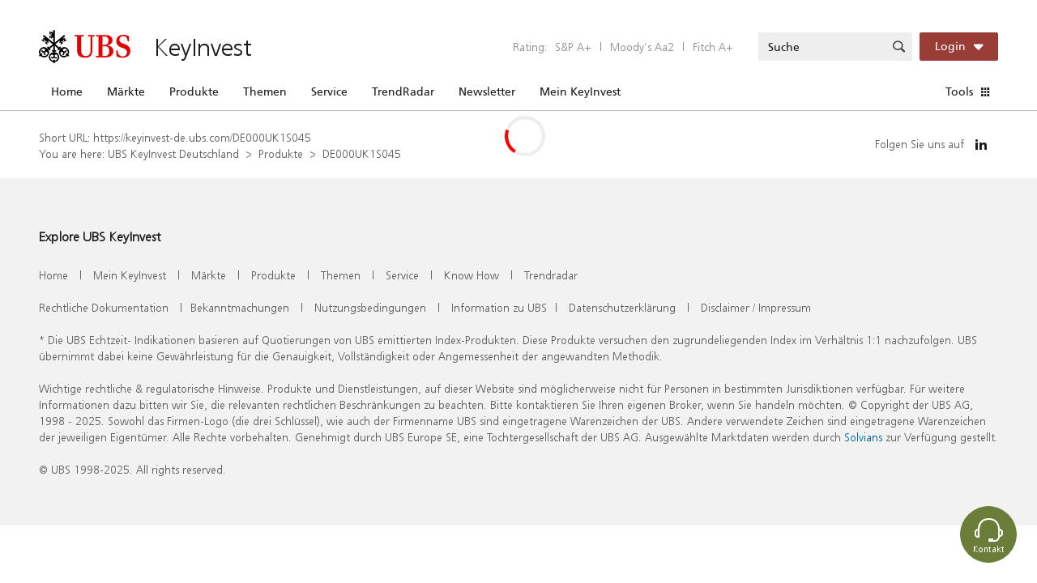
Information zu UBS (499, 307)
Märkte (126, 91)
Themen (265, 91)
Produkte (194, 91)
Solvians (863, 437)
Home (67, 91)
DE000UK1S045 (361, 153)
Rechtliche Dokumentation (104, 307)
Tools (959, 91)
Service (329, 91)
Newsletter (487, 91)
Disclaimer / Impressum (756, 307)
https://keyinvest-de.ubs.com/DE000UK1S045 (202, 137)
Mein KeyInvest (580, 91)
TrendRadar (403, 91)
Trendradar (551, 275)
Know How (471, 275)
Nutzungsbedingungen (370, 307)
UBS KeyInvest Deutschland (173, 153)
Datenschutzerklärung (622, 307)
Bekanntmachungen (239, 307)
